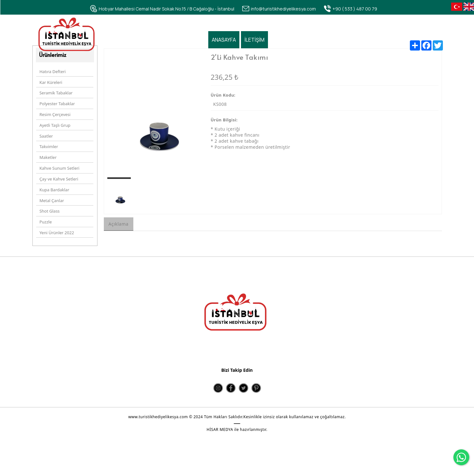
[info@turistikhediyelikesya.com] (279, 8)
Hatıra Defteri (52, 74)
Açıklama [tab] (119, 226)
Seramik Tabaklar (55, 93)
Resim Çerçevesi (54, 112)
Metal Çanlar (51, 190)
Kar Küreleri (50, 83)
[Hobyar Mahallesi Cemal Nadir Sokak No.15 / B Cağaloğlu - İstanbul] (162, 8)
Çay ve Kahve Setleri (58, 171)
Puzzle (45, 209)
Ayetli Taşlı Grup (54, 122)
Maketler (47, 151)
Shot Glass (49, 199)
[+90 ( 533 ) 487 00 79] (350, 8)
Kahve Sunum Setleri (59, 161)
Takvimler (48, 141)
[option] (154, 117)
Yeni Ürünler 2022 (56, 219)
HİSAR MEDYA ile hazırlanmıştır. (237, 430)
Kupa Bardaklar (54, 180)
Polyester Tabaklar (57, 103)
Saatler (45, 132)
